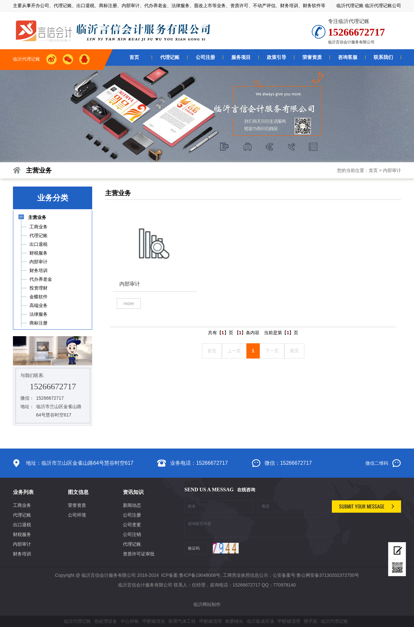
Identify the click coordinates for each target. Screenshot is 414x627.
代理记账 (22, 515)
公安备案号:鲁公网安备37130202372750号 (316, 575)
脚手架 (310, 621)
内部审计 (392, 170)
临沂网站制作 (207, 604)
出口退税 (22, 524)
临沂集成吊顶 (260, 621)
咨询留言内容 (255, 527)
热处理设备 (105, 621)
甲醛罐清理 (210, 621)
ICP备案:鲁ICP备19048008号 (190, 575)
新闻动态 (132, 505)
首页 (373, 170)
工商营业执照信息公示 (245, 575)
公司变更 (132, 524)
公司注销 (132, 534)
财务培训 (22, 553)
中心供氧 (130, 621)
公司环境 (77, 515)
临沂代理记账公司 (383, 5)
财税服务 (22, 534)
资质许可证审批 (139, 553)
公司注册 (132, 515)
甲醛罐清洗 (153, 621)
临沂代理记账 (350, 5)
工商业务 (22, 505)
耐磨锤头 (234, 621)
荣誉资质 (77, 505)
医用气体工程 (182, 621)
